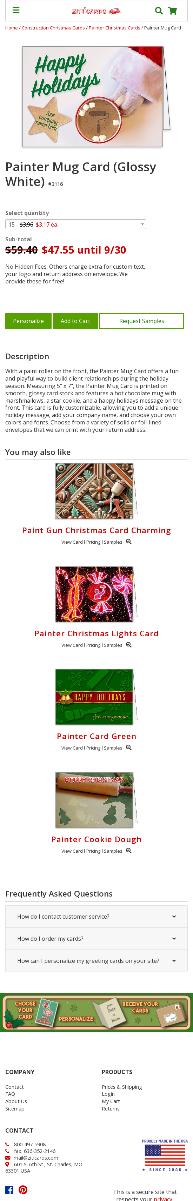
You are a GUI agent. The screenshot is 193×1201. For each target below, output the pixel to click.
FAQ (10, 1094)
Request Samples (141, 321)
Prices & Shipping (122, 1086)
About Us (16, 1101)
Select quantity (27, 213)
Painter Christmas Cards (115, 28)
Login (108, 1094)
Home (11, 28)
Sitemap (15, 1108)
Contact (14, 1086)
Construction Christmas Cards (54, 28)
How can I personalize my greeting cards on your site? (96, 961)
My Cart (111, 1101)
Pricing (93, 542)
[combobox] (75, 224)
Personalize (28, 321)
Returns (111, 1108)
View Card (72, 542)
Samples (113, 542)
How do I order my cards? (96, 938)
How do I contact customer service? (96, 916)
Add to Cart (75, 321)
